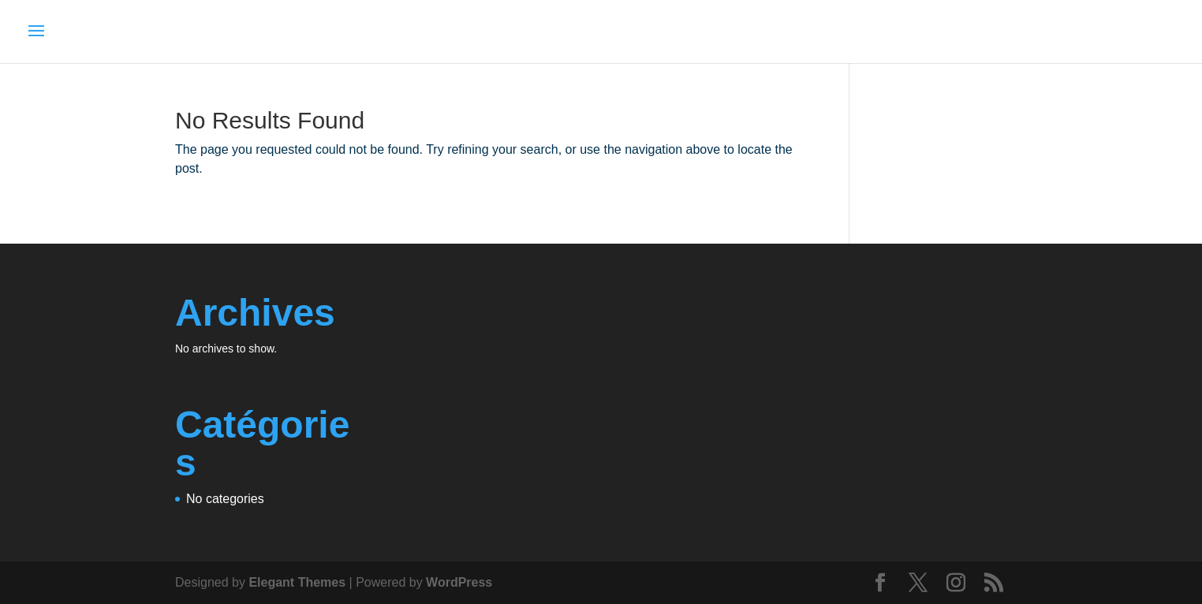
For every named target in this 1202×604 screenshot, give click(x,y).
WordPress (459, 582)
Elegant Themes (296, 582)
